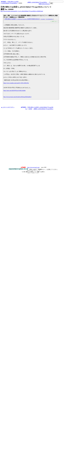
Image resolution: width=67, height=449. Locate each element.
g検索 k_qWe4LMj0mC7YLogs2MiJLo (37, 2)
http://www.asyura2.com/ (33, 167)
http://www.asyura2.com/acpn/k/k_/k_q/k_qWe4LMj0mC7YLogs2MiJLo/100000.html (22, 11)
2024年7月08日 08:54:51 (33, 19)
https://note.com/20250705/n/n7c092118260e (14, 90)
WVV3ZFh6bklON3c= (49, 19)
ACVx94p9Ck (43, 19)
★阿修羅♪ (3, 1)
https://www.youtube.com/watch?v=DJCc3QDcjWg (16, 83)
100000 (30, 109)
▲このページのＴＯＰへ (7, 107)
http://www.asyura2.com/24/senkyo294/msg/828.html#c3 (17, 96)
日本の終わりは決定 (16, 19)
